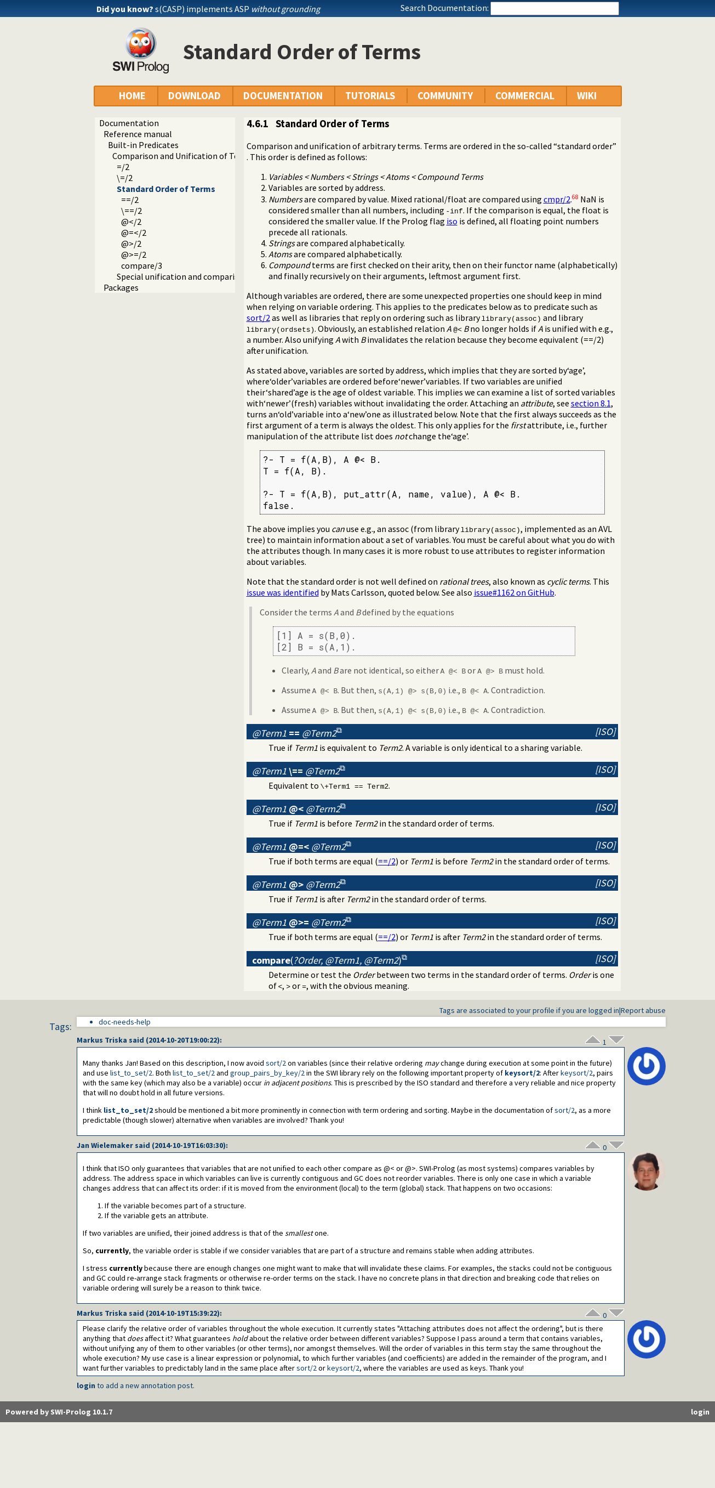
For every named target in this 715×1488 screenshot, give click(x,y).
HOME (132, 95)
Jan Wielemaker (105, 1145)
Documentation (129, 122)
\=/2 (125, 177)
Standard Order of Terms (166, 188)
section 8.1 (591, 403)
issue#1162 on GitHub (514, 592)
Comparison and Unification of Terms (182, 155)
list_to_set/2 (131, 1073)
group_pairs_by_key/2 (267, 1073)
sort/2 (258, 317)
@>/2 (131, 243)
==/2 (130, 199)
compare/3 (141, 265)
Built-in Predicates (143, 144)
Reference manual (138, 133)
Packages (121, 287)
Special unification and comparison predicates (203, 276)
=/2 (123, 166)
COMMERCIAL (524, 95)
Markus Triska (102, 1040)
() (327, 960)
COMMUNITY (445, 95)
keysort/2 (522, 1073)
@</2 (131, 221)
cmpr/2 (557, 199)
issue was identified (283, 592)
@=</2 (133, 232)
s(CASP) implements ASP (237, 8)
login (86, 1385)
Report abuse (643, 1010)
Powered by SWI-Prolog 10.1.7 (58, 1412)
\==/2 (131, 210)
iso (452, 221)
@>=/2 (133, 254)
